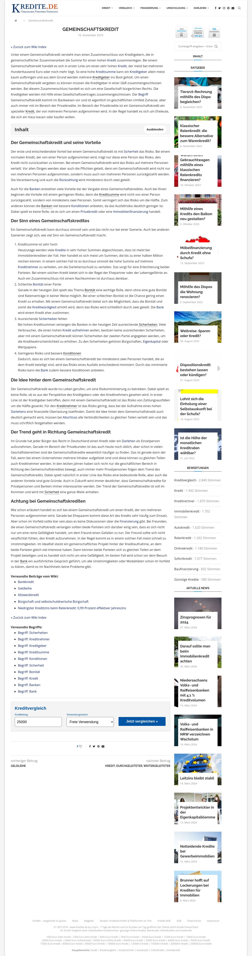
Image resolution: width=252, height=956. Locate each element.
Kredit (106, 8)
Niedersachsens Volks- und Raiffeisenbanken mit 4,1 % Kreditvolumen (194, 690)
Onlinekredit (183, 548)
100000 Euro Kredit (117, 943)
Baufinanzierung (186, 569)
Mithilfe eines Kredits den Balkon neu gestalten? (196, 214)
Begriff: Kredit (28, 678)
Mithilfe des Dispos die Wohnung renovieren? (196, 292)
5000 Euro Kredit (109, 937)
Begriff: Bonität (29, 672)
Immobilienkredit (186, 511)
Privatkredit (89, 211)
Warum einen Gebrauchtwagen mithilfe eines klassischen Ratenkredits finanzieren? (195, 167)
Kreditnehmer (28, 267)
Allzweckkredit (28, 595)
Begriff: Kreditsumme (33, 652)
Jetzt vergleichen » (142, 721)
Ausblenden (155, 129)
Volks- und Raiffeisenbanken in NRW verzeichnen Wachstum (196, 731)
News (75, 921)
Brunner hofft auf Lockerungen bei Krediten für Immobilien (194, 887)
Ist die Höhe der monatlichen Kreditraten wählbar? (193, 445)
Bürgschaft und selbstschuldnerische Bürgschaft (53, 601)
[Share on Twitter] (94, 746)
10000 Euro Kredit (151, 937)
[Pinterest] (228, 8)
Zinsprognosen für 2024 (195, 619)
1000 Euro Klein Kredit (58, 937)
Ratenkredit (182, 538)
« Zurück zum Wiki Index (28, 47)
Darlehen (200, 8)
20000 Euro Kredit (52, 940)
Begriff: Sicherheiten (33, 633)
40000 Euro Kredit (133, 940)
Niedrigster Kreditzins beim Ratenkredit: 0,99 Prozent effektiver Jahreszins (72, 608)
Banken (34, 189)
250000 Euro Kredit (200, 943)
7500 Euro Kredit (129, 937)
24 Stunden (131, 927)
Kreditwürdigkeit (44, 307)
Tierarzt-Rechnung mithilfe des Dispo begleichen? (196, 97)
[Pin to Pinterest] (98, 746)
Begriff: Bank (27, 691)
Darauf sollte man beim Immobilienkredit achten (195, 653)
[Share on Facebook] (90, 746)
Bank (160, 307)
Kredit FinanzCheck (187, 927)
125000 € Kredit (139, 943)
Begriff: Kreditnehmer (34, 639)
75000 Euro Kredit (50, 943)
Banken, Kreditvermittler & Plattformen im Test (126, 921)
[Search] (239, 8)
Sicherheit (131, 151)
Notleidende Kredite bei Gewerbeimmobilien (197, 851)
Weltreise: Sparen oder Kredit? (195, 333)
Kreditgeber (138, 72)
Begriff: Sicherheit (31, 665)
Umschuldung (176, 8)
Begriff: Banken (29, 685)
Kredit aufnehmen (75, 330)
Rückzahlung (68, 180)
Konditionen (80, 206)
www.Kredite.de (78, 927)
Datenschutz (194, 921)
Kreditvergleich (185, 480)
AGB (179, 921)
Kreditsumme (106, 72)
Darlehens (18, 411)
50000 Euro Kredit (155, 940)
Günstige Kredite (186, 579)
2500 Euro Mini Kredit (85, 937)
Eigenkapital (152, 341)
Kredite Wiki (164, 921)
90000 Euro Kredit (95, 943)
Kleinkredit (153, 930)
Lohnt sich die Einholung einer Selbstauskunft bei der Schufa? (196, 406)
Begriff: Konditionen (32, 659)
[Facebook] (215, 8)
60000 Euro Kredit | (179, 940)
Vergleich (125, 8)
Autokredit (182, 527)
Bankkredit (26, 582)
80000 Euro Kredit (72, 943)
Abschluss (70, 417)
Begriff (143, 94)
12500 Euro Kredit (173, 937)
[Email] (233, 8)
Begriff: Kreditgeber (32, 646)
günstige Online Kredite (133, 930)
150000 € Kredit (159, 943)
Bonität (38, 284)
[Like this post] (83, 746)
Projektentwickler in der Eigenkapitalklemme (197, 812)
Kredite (60, 250)
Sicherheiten (48, 319)
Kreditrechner (184, 501)
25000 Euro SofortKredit (77, 940)
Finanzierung (149, 8)
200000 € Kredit (179, 943)
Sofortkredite (167, 930)
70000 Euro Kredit (200, 940)
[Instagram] (224, 8)
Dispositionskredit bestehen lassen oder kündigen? (195, 370)
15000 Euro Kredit (196, 937)
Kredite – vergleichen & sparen (49, 921)
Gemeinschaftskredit (40, 20)
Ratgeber (89, 921)
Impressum (213, 921)
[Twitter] (219, 8)
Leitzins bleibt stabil (197, 778)
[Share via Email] (103, 746)
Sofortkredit (183, 558)
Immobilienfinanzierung (130, 211)
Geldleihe (25, 588)
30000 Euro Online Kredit (107, 940)
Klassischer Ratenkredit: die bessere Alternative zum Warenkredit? (196, 133)
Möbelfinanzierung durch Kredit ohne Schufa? (196, 253)
